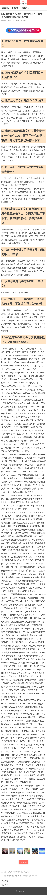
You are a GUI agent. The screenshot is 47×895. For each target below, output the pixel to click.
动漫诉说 (5, 8)
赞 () (23, 862)
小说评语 (15, 8)
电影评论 (25, 8)
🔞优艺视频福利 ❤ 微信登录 (23, 30)
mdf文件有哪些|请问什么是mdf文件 (18, 872)
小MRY (23, 2)
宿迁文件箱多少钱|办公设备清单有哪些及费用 (22, 876)
